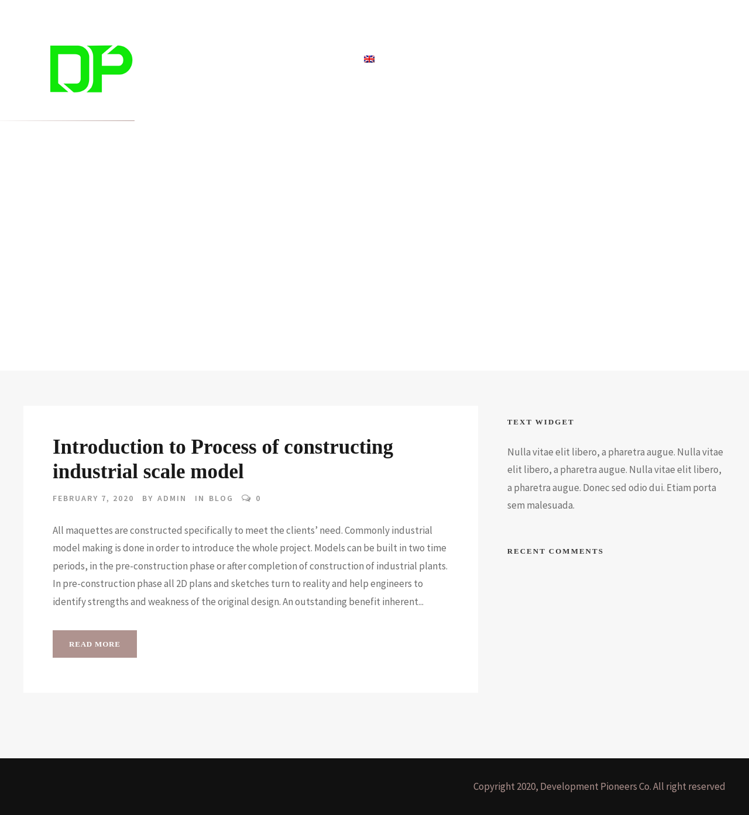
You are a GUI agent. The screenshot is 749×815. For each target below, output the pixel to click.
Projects (231, 59)
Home (182, 59)
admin (172, 498)
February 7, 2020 (93, 498)
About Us (325, 59)
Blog (277, 59)
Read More (95, 644)
